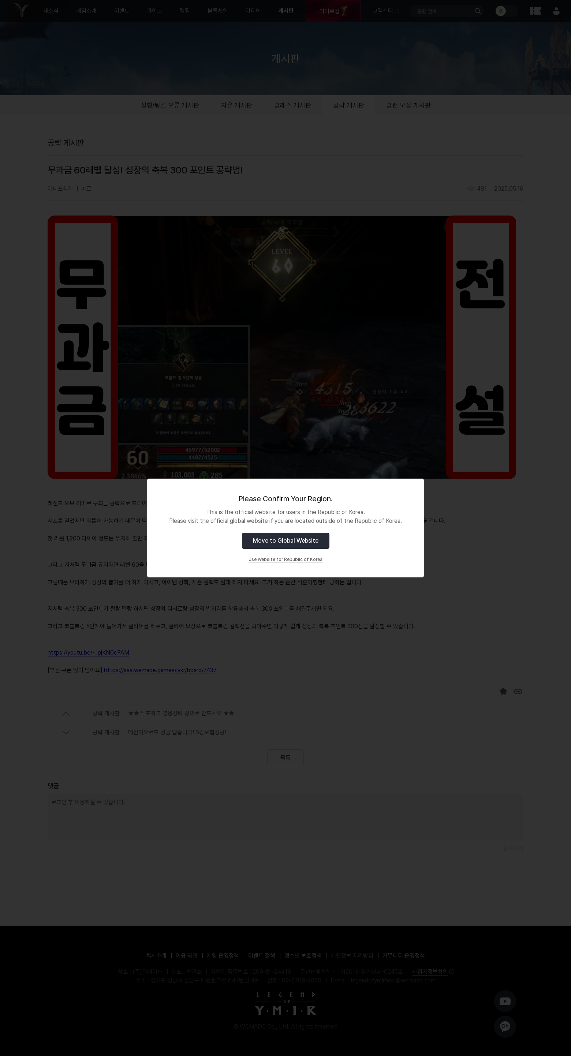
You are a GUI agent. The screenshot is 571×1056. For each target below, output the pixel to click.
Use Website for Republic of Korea (285, 559)
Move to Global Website (285, 540)
